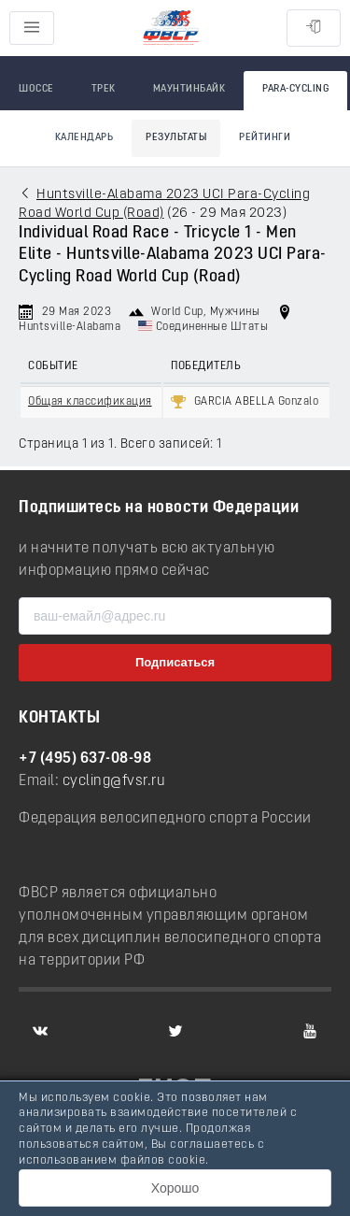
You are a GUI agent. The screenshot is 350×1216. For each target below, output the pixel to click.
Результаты (176, 138)
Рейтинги (264, 138)
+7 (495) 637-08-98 (85, 758)
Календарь (84, 138)
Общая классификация (90, 402)
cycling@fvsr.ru (114, 781)
